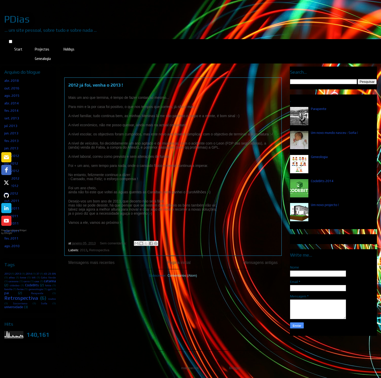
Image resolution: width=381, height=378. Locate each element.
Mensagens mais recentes (91, 262)
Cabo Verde (48, 277)
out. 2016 (11, 88)
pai (6, 293)
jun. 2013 (11, 133)
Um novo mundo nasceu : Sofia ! (334, 133)
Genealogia (43, 58)
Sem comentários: (113, 243)
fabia (48, 285)
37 (37, 273)
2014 (29, 273)
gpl (49, 289)
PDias (17, 19)
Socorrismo (20, 303)
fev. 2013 (11, 141)
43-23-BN (50, 273)
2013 (83, 250)
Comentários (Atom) (182, 275)
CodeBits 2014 (322, 181)
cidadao (15, 285)
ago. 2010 (12, 246)
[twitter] (6, 183)
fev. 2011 (11, 238)
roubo (52, 298)
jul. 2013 (10, 126)
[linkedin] (6, 208)
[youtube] (6, 221)
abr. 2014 (11, 103)
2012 (7, 273)
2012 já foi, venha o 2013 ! (95, 85)
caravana (13, 281)
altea (12, 277)
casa (36, 281)
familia (8, 289)
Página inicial (178, 262)
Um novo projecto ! (325, 205)
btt (34, 277)
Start (18, 49)
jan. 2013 (11, 148)
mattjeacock (190, 368)
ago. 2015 (12, 96)
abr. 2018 (11, 81)
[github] (6, 195)
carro (26, 281)
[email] (6, 157)
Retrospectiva (99, 250)
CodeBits (32, 285)
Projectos (42, 49)
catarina (50, 281)
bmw (23, 277)
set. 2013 (11, 118)
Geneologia (319, 157)
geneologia (35, 289)
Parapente (37, 293)
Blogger (234, 368)
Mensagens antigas (260, 262)
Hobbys (69, 49)
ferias (20, 289)
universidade (13, 307)
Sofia (44, 303)
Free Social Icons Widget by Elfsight (13, 231)
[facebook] (6, 170)
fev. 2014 (11, 111)
